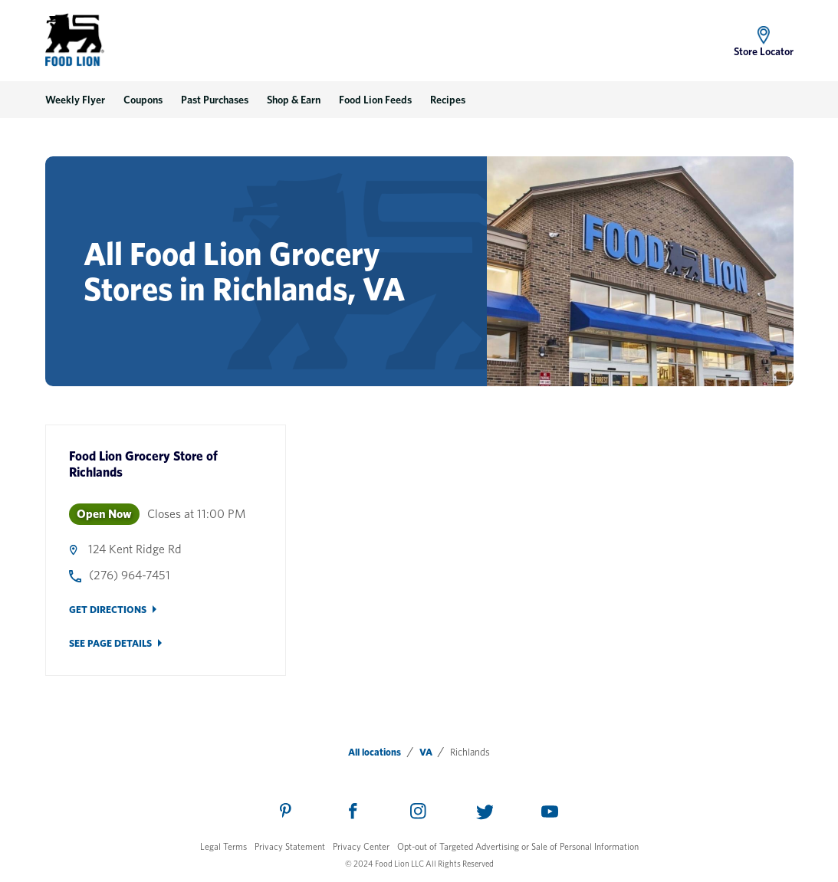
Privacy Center (361, 846)
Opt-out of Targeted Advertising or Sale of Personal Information (518, 846)
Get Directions (107, 609)
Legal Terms (223, 846)
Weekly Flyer (75, 99)
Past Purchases (214, 99)
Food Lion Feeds (375, 99)
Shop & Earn (293, 99)
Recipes (447, 99)
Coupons (143, 99)
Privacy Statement (290, 846)
